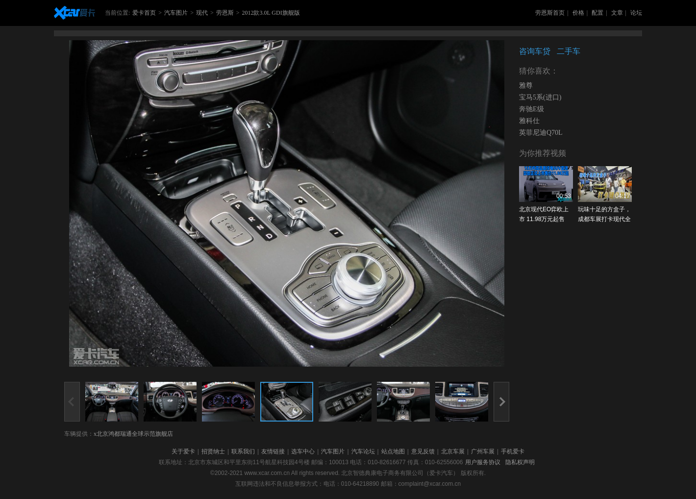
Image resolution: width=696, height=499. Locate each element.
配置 (597, 12)
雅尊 (526, 85)
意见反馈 (423, 451)
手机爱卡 (512, 451)
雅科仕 (529, 121)
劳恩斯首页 (550, 12)
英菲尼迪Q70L (541, 132)
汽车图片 (176, 12)
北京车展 (453, 451)
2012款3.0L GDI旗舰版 (270, 12)
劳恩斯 (225, 12)
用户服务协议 (482, 462)
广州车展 (483, 451)
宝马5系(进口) (540, 97)
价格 (578, 12)
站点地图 (393, 451)
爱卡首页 (144, 12)
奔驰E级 (531, 109)
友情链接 (273, 451)
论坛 (636, 12)
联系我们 (243, 451)
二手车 (568, 51)
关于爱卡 (183, 451)
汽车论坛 (363, 451)
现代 (202, 12)
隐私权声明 (520, 462)
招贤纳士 (213, 451)
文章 (617, 12)
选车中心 (303, 451)
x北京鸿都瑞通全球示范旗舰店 (133, 433)
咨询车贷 (534, 51)
